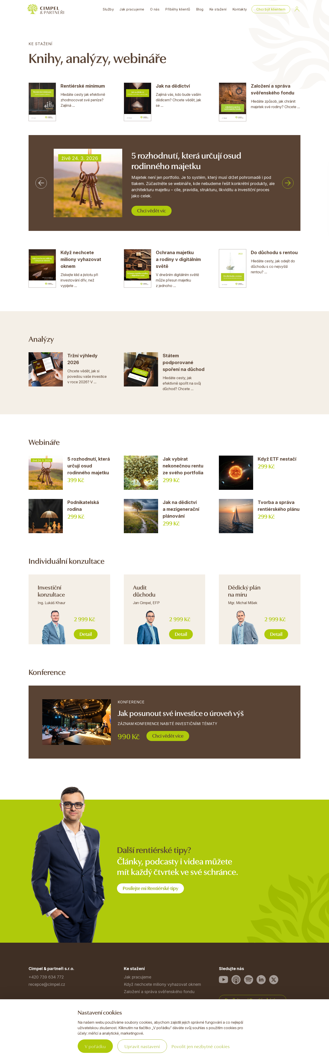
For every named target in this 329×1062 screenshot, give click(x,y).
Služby (108, 9)
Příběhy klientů (177, 9)
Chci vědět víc (151, 210)
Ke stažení (218, 9)
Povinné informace (46, 1036)
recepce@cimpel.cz (47, 984)
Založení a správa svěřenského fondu (159, 991)
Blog (200, 9)
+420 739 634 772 (46, 977)
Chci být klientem (271, 9)
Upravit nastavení (142, 1046)
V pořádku (95, 1046)
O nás (155, 9)
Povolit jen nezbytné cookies (201, 1046)
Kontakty (239, 9)
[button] (41, 183)
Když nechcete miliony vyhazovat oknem (162, 984)
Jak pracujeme (131, 9)
